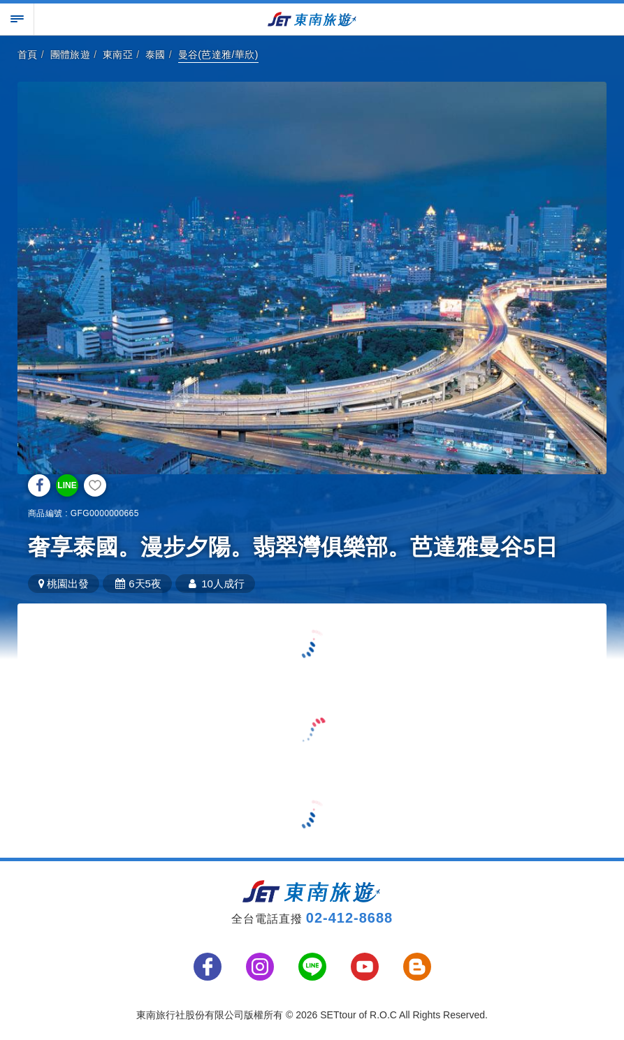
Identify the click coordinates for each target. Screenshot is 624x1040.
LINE (66, 485)
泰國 (155, 54)
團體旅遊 (70, 54)
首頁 (27, 54)
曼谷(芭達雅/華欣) (218, 54)
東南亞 (118, 54)
